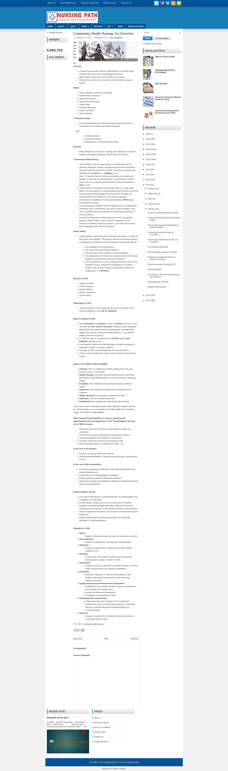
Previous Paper (136, 26)
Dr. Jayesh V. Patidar (117, 769)
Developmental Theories (158, 282)
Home (50, 26)
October (151, 188)
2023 (148, 144)
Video (86, 26)
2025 (148, 134)
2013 (148, 300)
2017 (148, 174)
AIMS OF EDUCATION (165, 57)
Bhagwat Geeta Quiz (58, 717)
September (153, 193)
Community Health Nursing (93, 624)
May (150, 199)
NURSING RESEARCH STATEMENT (165, 71)
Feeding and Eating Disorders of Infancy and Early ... (161, 258)
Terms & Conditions (90, 3)
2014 (148, 295)
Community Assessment (158, 247)
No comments (116, 37)
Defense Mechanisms (157, 287)
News (120, 26)
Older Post (134, 638)
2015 (148, 185)
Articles (98, 26)
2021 (148, 154)
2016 (148, 179)
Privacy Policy (110, 3)
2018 (148, 169)
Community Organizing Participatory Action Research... (163, 226)
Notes (63, 26)
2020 (148, 159)
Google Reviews (56, 32)
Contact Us (126, 3)
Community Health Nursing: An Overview (103, 33)
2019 (148, 164)
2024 (148, 139)
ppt (111, 26)
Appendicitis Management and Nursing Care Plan (167, 111)
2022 (148, 149)
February (152, 204)
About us (52, 3)
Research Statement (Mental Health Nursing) (168, 98)
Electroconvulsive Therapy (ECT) (162, 264)
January (151, 209)
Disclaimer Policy (68, 3)
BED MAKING (161, 84)
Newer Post (77, 638)
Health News (150, 44)
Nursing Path (110, 762)
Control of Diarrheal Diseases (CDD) (163, 213)
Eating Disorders (155, 269)
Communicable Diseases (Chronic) (162, 252)
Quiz (75, 26)
